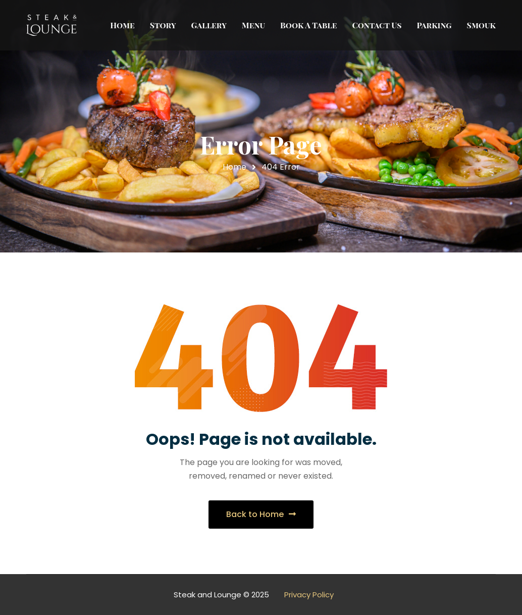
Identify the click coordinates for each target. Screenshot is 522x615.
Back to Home (261, 514)
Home (234, 167)
